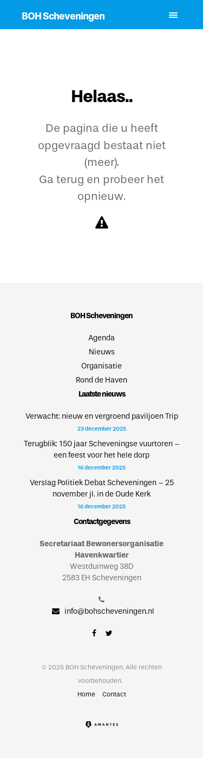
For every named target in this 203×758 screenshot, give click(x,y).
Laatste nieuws (101, 394)
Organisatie (101, 366)
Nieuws (102, 352)
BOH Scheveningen (63, 16)
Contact (114, 694)
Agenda (101, 338)
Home (86, 694)
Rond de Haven (101, 380)
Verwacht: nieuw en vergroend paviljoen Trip (101, 416)
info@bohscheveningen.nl (101, 611)
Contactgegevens (102, 521)
